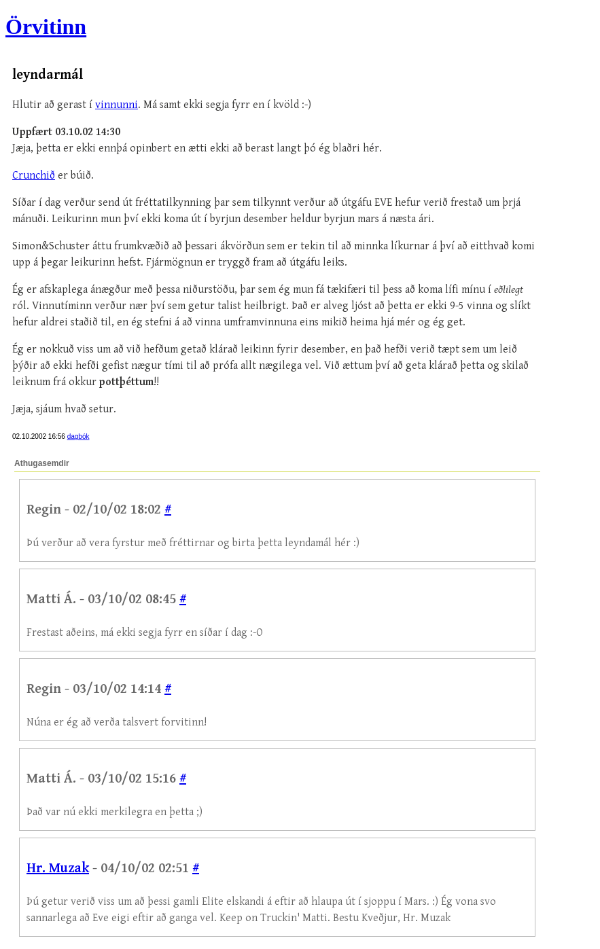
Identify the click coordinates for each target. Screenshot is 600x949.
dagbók (78, 436)
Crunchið (33, 175)
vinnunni (116, 105)
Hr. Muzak (58, 868)
